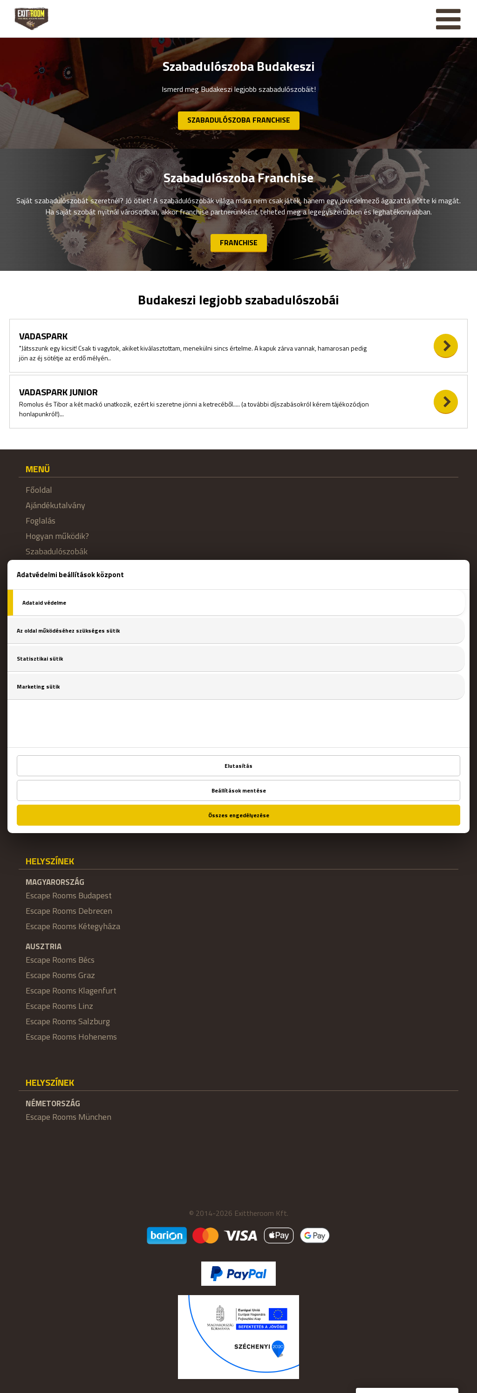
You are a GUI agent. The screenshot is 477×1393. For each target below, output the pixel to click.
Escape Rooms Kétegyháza (73, 926)
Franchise (239, 242)
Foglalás (40, 520)
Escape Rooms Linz (59, 1006)
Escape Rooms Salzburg (68, 1021)
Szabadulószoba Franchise (238, 119)
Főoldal (39, 489)
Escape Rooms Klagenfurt (71, 990)
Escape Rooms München (68, 1116)
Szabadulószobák (57, 551)
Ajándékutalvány (55, 505)
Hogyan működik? (57, 536)
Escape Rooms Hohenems (71, 1036)
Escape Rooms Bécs (60, 959)
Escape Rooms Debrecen (69, 910)
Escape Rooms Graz (60, 975)
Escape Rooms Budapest (69, 895)
